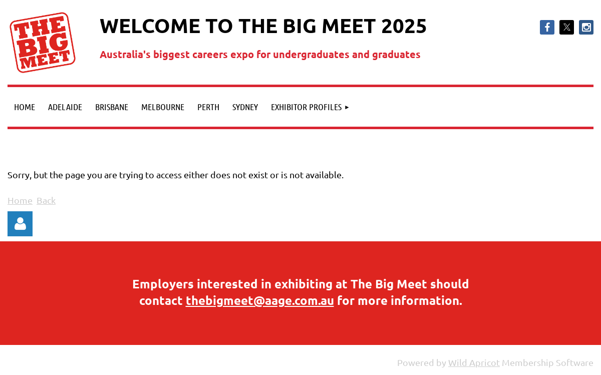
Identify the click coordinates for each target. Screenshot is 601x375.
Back (46, 200)
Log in (20, 223)
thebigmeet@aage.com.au (260, 300)
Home (20, 200)
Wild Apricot (474, 362)
